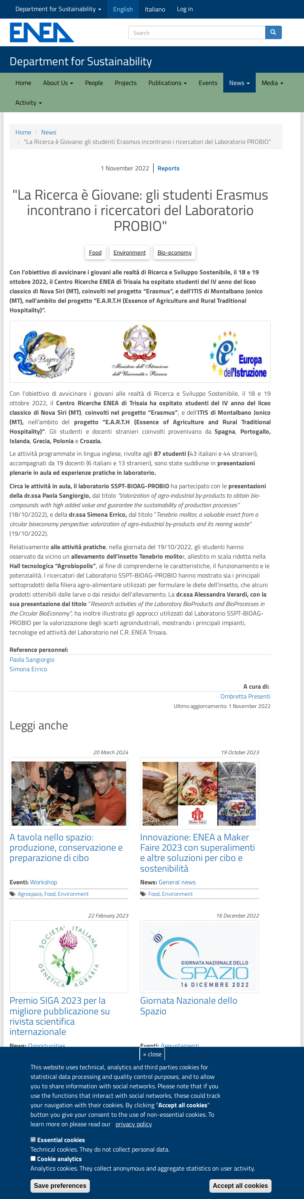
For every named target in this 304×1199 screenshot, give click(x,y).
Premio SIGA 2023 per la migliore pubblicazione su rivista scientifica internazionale (60, 1016)
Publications (167, 82)
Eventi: (19, 882)
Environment (130, 252)
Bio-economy (175, 252)
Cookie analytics (59, 1158)
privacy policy (134, 1124)
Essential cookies (61, 1139)
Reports (169, 168)
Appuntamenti (180, 1045)
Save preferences (60, 1185)
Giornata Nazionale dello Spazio (189, 1005)
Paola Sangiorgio (32, 659)
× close (152, 1054)
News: (148, 882)
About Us (58, 82)
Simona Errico (28, 669)
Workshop (43, 882)
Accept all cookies (240, 1185)
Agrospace (30, 894)
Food (95, 252)
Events (208, 82)
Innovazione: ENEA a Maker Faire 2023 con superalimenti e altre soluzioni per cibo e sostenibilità (197, 852)
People (94, 82)
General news (177, 882)
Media (272, 82)
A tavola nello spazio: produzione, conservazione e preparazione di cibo (66, 847)
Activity (28, 102)
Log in (185, 8)
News (239, 82)
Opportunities (46, 1045)
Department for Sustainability (58, 8)
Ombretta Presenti (245, 696)
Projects (126, 82)
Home (23, 82)
